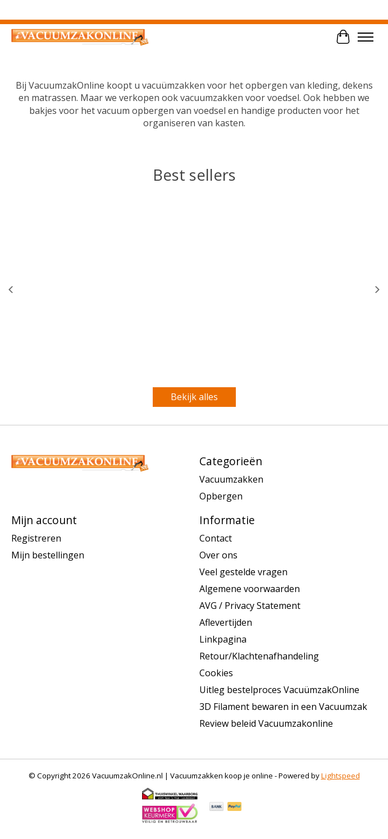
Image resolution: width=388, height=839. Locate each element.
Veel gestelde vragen (243, 572)
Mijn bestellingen (47, 555)
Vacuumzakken (231, 479)
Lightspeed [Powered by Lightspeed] (340, 776)
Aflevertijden (225, 622)
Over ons (218, 555)
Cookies (216, 673)
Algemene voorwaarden (249, 589)
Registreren (36, 538)
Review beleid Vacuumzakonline (266, 723)
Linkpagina (223, 639)
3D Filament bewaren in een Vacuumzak (283, 706)
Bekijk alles (194, 397)
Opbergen (221, 496)
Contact (215, 538)
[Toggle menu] (365, 37)
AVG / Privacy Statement (249, 605)
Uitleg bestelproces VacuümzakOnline (279, 690)
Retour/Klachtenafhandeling (259, 656)
